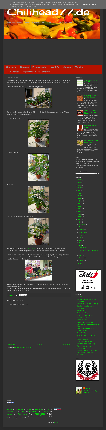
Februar (81, 258)
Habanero (32, 411)
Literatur (67, 67)
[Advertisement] (53, 52)
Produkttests (39, 67)
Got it (94, 4)
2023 (79, 188)
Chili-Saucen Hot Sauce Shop (86, 343)
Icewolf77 (88, 388)
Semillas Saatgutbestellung (85, 306)
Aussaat (21, 409)
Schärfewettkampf (33, 416)
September (82, 232)
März (81, 255)
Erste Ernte (82, 247)
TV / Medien (12, 72)
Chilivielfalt (80, 308)
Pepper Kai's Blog (82, 330)
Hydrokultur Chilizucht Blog (85, 322)
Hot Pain (79, 297)
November (82, 227)
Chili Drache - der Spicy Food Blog (87, 303)
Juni (80, 240)
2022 (79, 190)
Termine (79, 67)
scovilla (21, 418)
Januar (81, 260)
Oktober (81, 229)
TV (7, 418)
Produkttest (39, 414)
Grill (23, 411)
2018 (79, 201)
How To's (54, 67)
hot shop (13, 418)
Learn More (86, 4)
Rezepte (24, 67)
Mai (80, 243)
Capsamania (31, 248)
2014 (79, 211)
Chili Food (38, 409)
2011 (79, 219)
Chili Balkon (80, 301)
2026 (79, 180)
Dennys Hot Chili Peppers (85, 315)
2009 (79, 264)
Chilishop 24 (81, 348)
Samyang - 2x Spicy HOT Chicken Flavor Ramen (90, 112)
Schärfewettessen (22, 416)
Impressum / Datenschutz (36, 72)
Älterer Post (66, 344)
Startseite (11, 67)
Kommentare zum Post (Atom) (23, 347)
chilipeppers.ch (81, 310)
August (81, 235)
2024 (79, 185)
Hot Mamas (80, 354)
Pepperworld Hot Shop (84, 346)
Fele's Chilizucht (82, 320)
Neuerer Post (11, 344)
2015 (79, 209)
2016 (79, 206)
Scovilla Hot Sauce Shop (84, 341)
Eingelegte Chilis (12, 411)
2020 (79, 195)
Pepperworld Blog (82, 339)
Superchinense (44, 416)
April (80, 245)
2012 (79, 217)
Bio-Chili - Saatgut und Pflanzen (86, 299)
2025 (79, 182)
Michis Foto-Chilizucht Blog (85, 328)
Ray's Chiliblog (81, 333)
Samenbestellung (11, 416)
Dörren (47, 409)
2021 (79, 193)
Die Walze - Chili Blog (83, 317)
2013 (79, 214)
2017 (79, 203)
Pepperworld (22, 414)
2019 (79, 198)
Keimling (45, 411)
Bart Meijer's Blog (82, 313)
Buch (30, 409)
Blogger (56, 422)
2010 (79, 222)
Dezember (82, 224)
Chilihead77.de (48, 11)
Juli (80, 237)
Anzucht (10, 409)
